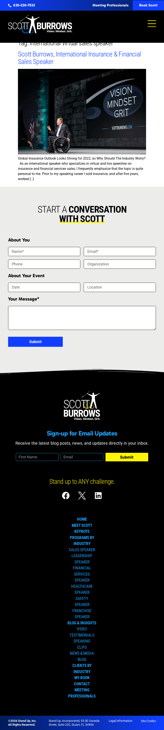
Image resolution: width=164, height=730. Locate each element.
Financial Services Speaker (82, 574)
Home (82, 519)
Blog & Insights (81, 622)
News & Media (82, 653)
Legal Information (120, 721)
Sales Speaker (82, 549)
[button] (151, 24)
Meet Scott (82, 525)
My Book (82, 677)
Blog (82, 659)
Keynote (81, 531)
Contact (82, 683)
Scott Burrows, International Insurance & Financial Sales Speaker (79, 58)
